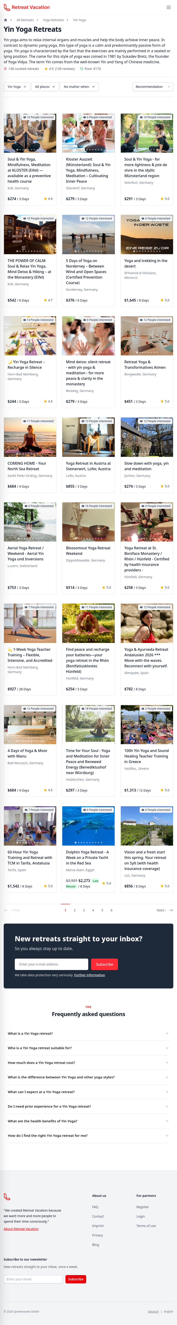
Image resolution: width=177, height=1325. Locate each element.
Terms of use (146, 1226)
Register (142, 1207)
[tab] (17, 150)
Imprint (98, 1226)
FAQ (95, 1207)
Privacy (97, 1235)
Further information (89, 975)
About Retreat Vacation (21, 1229)
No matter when (80, 86)
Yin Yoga (79, 20)
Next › (165, 910)
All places (45, 86)
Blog (95, 1244)
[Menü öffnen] (168, 7)
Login (140, 1216)
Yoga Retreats (53, 20)
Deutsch (153, 1311)
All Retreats (25, 20)
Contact (98, 1216)
